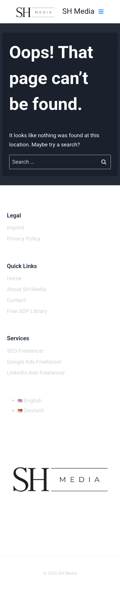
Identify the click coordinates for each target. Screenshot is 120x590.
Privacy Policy (23, 238)
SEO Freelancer (25, 350)
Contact (16, 300)
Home (14, 278)
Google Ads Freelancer (34, 361)
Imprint (15, 227)
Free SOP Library (27, 311)
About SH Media (26, 289)
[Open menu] (100, 11)
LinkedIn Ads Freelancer (36, 372)
